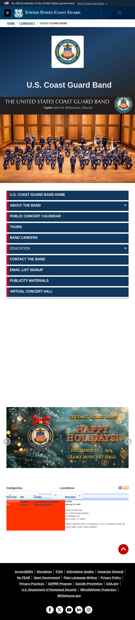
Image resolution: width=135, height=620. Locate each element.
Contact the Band (27, 259)
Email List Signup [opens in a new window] (26, 270)
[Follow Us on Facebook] (50, 610)
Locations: (67, 488)
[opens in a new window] (24, 571)
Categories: (14, 488)
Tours (16, 227)
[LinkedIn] (79, 610)
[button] (92, 3)
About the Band (25, 205)
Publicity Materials (29, 280)
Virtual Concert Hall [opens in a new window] (31, 291)
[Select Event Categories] (19, 495)
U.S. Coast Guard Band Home (37, 194)
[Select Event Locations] (64, 495)
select (34, 495)
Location (38, 497)
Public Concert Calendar (35, 216)
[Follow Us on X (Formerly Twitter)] (59, 610)
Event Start (11, 497)
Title (22, 497)
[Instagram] (88, 610)
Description (70, 497)
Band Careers (24, 237)
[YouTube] (69, 610)
